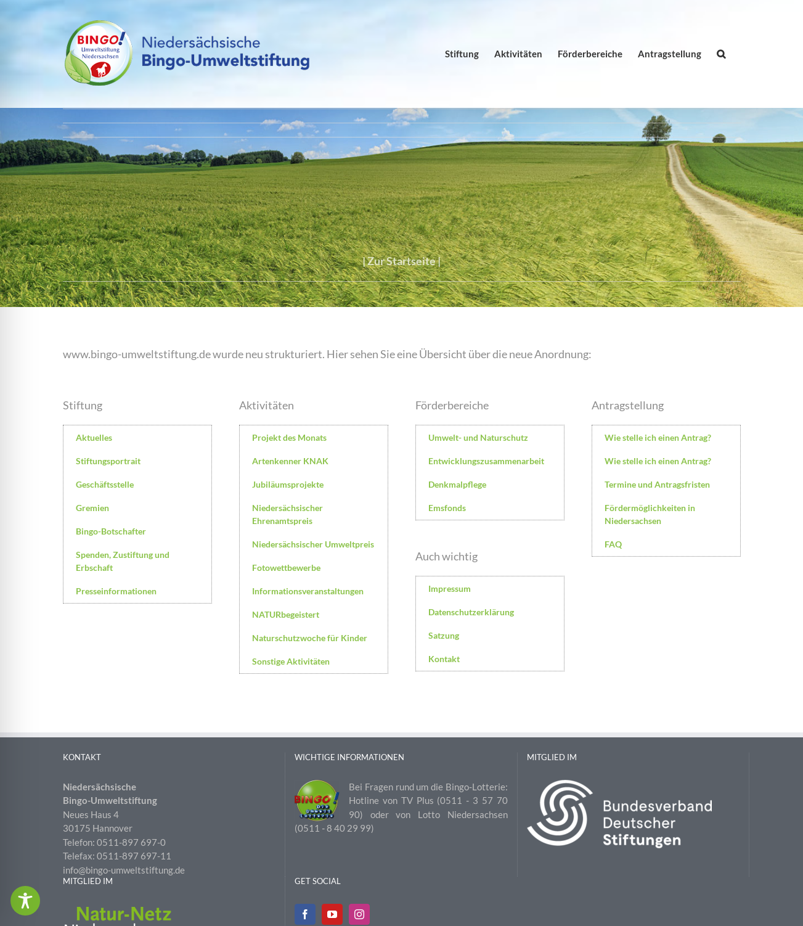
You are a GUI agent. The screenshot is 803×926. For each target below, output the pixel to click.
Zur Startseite (401, 261)
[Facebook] (305, 914)
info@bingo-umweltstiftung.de (124, 869)
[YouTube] (332, 914)
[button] (721, 54)
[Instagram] (359, 914)
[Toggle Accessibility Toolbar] (25, 901)
